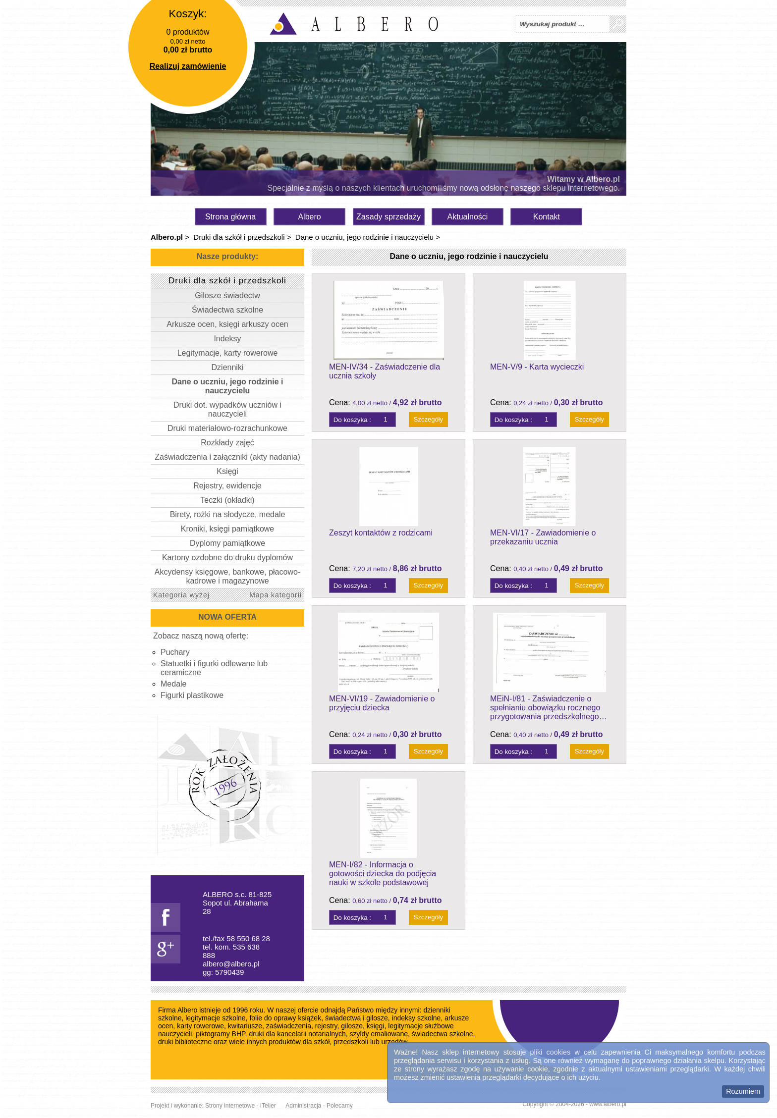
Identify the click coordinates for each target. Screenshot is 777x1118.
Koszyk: (187, 13)
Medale (173, 684)
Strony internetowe (230, 1105)
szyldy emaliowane (379, 1034)
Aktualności (467, 217)
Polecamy (340, 1105)
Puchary (175, 652)
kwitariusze (245, 1026)
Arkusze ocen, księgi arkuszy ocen (227, 324)
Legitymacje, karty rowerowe (227, 353)
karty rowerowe (200, 1026)
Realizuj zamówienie (188, 66)
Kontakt (546, 217)
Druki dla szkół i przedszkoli (238, 237)
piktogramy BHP (220, 1034)
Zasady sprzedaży (388, 217)
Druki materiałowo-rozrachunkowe (227, 428)
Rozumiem (743, 1091)
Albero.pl (167, 237)
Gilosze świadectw (227, 295)
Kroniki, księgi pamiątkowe (228, 529)
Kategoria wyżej (181, 595)
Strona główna (230, 217)
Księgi (227, 471)
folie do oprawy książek (285, 1018)
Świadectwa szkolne (227, 310)
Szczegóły (428, 419)
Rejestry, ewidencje (227, 485)
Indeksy (227, 338)
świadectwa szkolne (442, 1034)
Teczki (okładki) (227, 500)
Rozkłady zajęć (227, 442)
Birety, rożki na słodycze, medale (227, 514)
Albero (309, 217)
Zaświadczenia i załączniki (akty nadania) (227, 457)
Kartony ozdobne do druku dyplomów (227, 557)
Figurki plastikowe (192, 695)
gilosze (352, 1026)
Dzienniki (228, 367)
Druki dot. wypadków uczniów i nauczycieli (227, 409)
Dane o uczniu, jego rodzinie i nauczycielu (364, 237)
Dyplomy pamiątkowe (227, 543)
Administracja (303, 1105)
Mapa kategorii (275, 595)
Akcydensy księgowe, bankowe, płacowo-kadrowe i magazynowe (227, 576)
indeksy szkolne (416, 1018)
